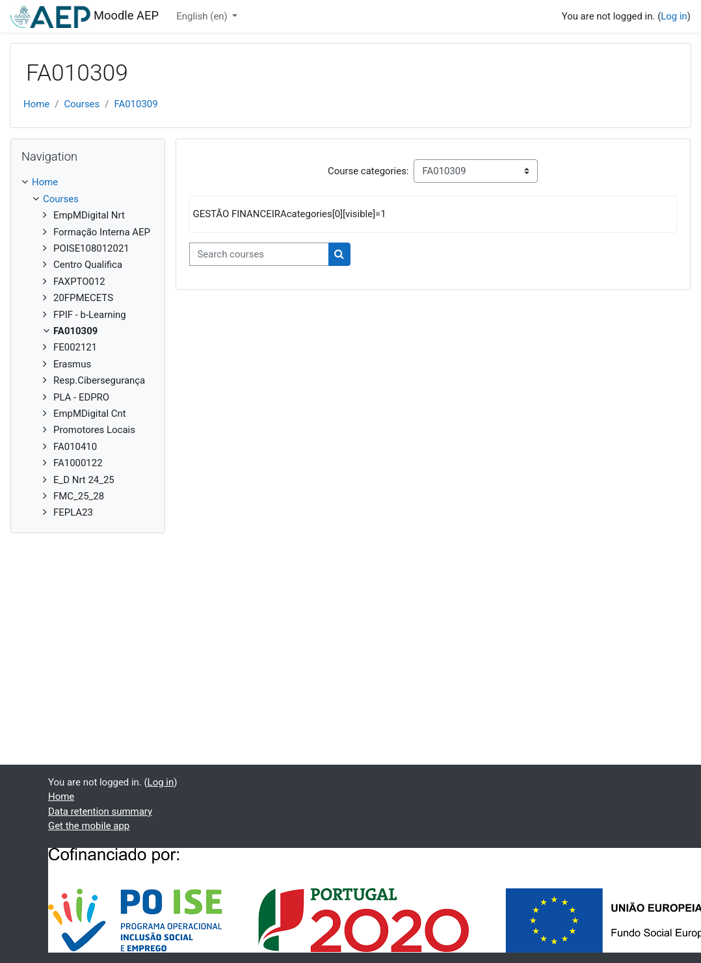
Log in (674, 16)
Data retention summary (100, 811)
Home (36, 104)
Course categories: (368, 171)
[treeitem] (87, 347)
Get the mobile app (88, 826)
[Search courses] (259, 254)
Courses (81, 104)
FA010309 (135, 104)
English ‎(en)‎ (203, 16)
